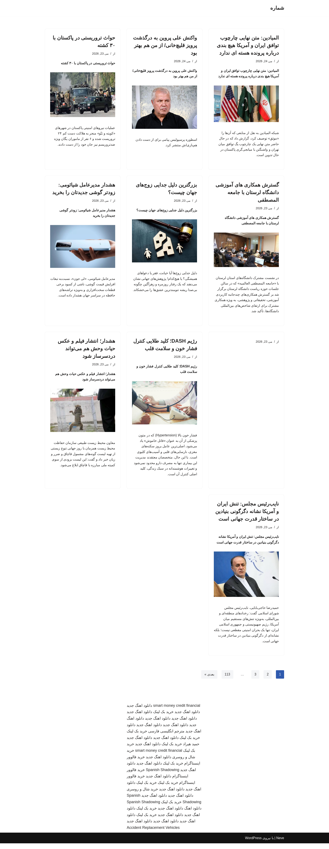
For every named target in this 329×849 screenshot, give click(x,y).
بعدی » (209, 680)
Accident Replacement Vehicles (153, 833)
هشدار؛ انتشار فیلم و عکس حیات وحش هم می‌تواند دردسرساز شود (86, 351)
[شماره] (277, 8)
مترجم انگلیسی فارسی (166, 737)
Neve (280, 843)
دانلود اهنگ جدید (139, 711)
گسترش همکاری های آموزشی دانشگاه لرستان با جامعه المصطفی (247, 193)
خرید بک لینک (163, 718)
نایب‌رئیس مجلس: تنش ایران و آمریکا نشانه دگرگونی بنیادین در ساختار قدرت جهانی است (247, 515)
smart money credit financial (176, 711)
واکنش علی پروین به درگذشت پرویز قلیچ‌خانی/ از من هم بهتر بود (165, 45)
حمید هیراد (191, 750)
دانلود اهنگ (192, 814)
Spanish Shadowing (162, 775)
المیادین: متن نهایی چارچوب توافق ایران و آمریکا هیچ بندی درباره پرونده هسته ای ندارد (248, 45)
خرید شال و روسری (142, 795)
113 (227, 680)
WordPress (253, 843)
